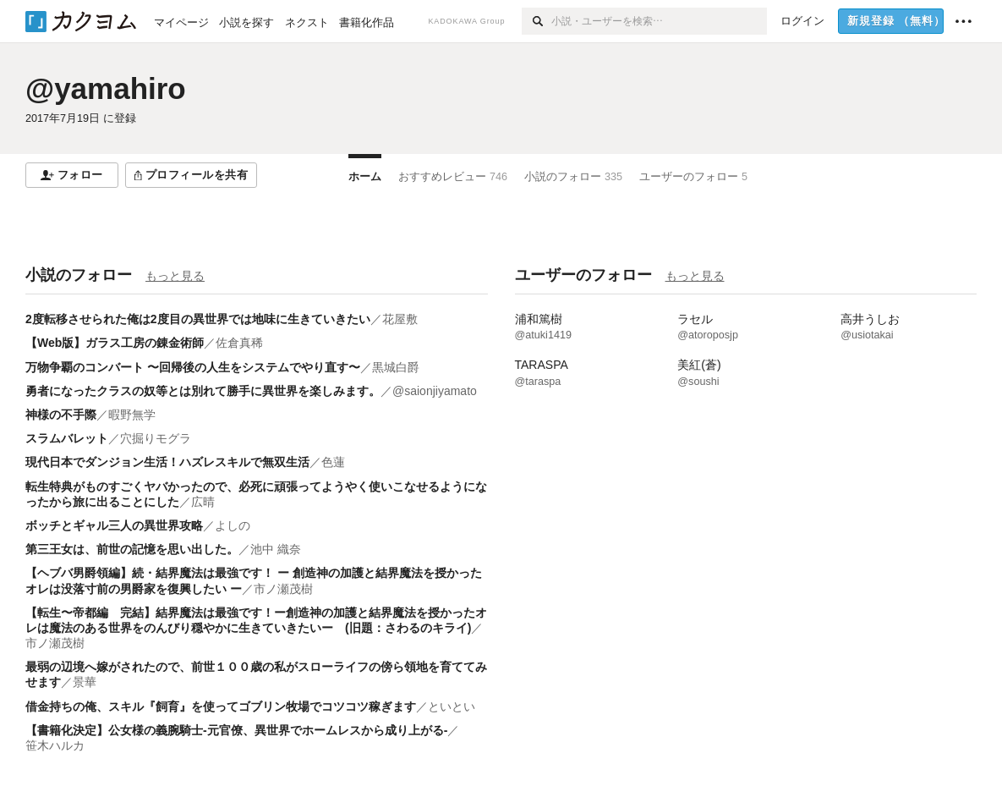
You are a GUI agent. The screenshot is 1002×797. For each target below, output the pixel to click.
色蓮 (333, 462)
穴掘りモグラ (155, 438)
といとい (451, 706)
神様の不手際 (60, 414)
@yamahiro (105, 88)
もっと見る (175, 276)
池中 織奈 (275, 549)
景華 (84, 682)
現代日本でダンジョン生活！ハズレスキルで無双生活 (167, 462)
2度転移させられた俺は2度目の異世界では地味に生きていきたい (197, 319)
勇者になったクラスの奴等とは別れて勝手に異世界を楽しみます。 (203, 391)
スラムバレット (66, 438)
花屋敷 (400, 319)
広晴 (203, 501)
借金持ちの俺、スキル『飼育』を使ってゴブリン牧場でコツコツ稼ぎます (220, 706)
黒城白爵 (395, 367)
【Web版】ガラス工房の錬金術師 (114, 342)
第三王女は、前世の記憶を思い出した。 (131, 549)
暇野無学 (132, 414)
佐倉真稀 (239, 342)
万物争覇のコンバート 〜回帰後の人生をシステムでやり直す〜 (192, 367)
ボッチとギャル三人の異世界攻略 (114, 525)
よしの (232, 525)
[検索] (536, 21)
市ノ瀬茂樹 (283, 589)
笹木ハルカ (55, 745)
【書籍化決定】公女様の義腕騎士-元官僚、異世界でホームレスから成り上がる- (236, 730)
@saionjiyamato (434, 391)
